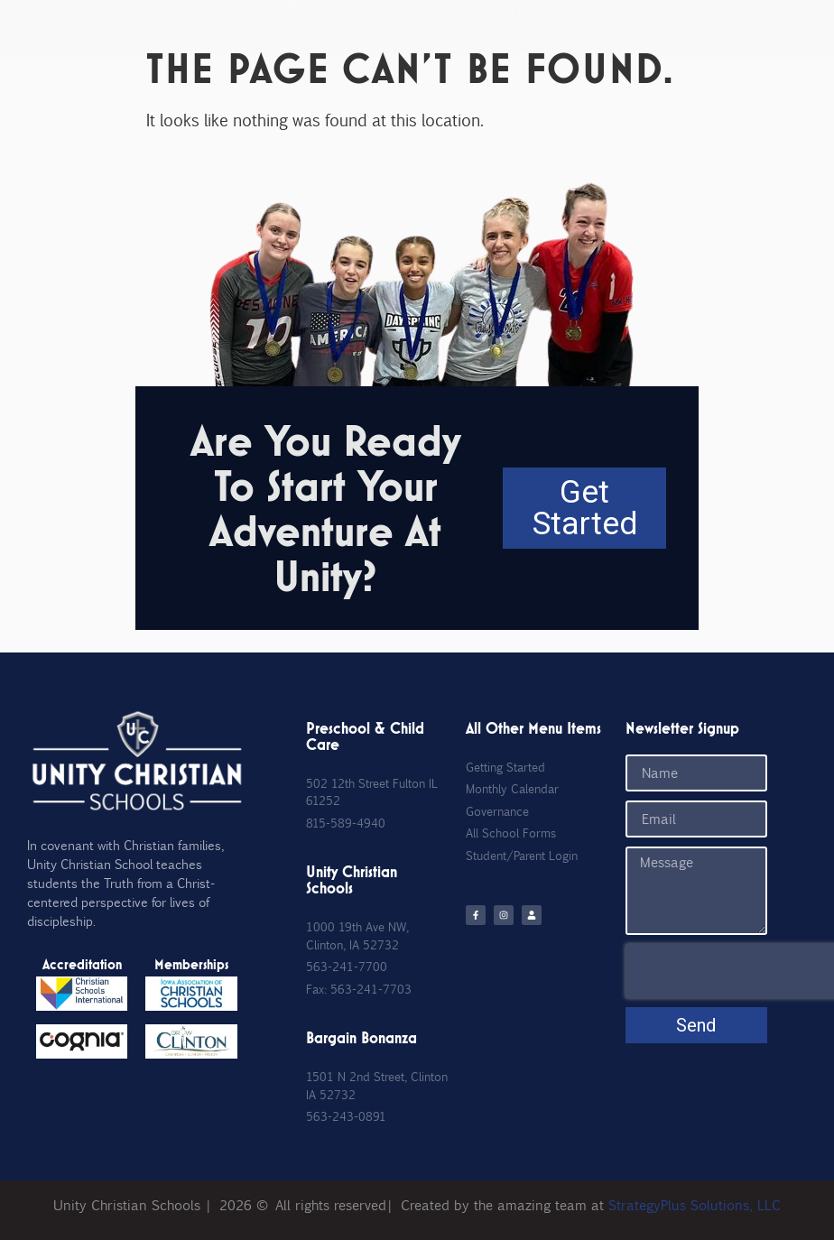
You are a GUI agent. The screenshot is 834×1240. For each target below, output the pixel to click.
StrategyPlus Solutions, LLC (694, 1205)
